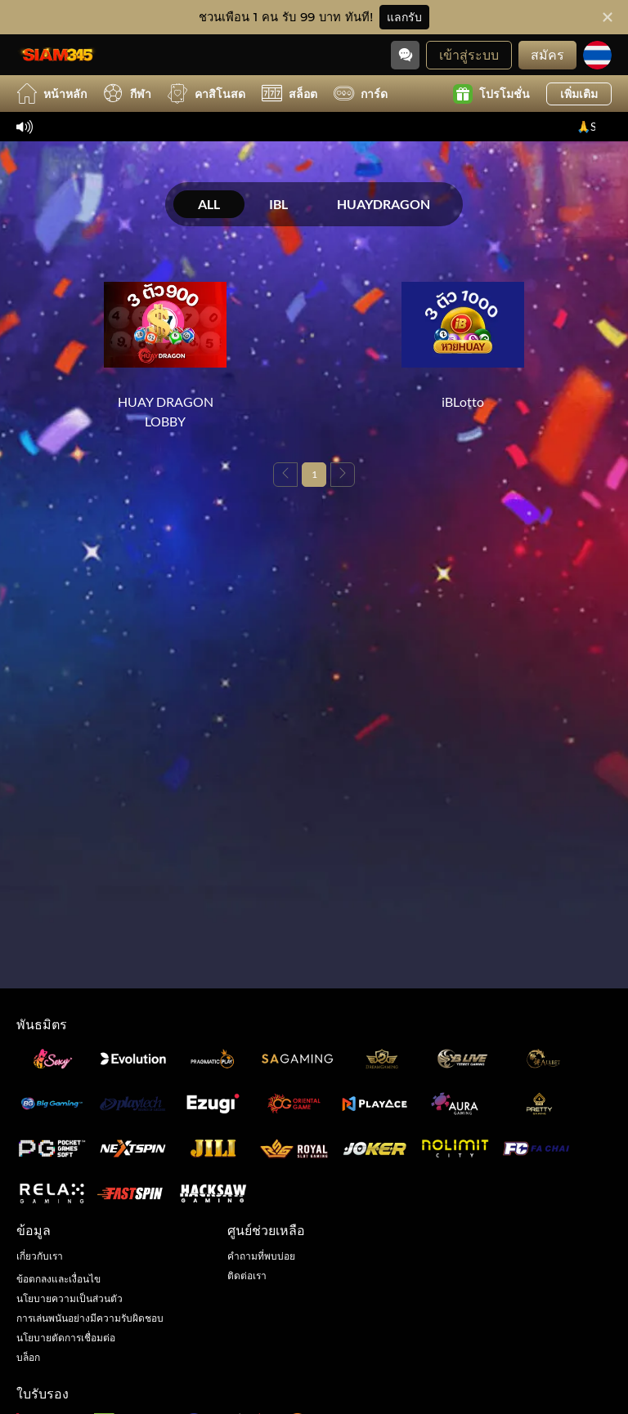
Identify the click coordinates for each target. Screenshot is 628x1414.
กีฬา (127, 93)
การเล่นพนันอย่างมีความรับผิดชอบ (90, 1318)
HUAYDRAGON (383, 204)
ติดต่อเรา (247, 1275)
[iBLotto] (462, 337)
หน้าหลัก (51, 93)
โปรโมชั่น (491, 94)
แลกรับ (404, 17)
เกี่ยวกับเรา (39, 1256)
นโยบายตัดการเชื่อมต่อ (65, 1337)
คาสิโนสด (206, 93)
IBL (278, 204)
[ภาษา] (597, 55)
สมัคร (547, 54)
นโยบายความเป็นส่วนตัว (69, 1298)
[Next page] (342, 474)
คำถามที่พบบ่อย (261, 1256)
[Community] (405, 55)
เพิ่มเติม (579, 93)
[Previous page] (285, 474)
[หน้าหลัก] (57, 54)
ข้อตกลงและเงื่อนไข (58, 1279)
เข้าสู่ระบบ (469, 54)
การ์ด (361, 93)
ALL (209, 204)
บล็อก (28, 1357)
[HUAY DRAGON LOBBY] (165, 347)
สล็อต (289, 93)
